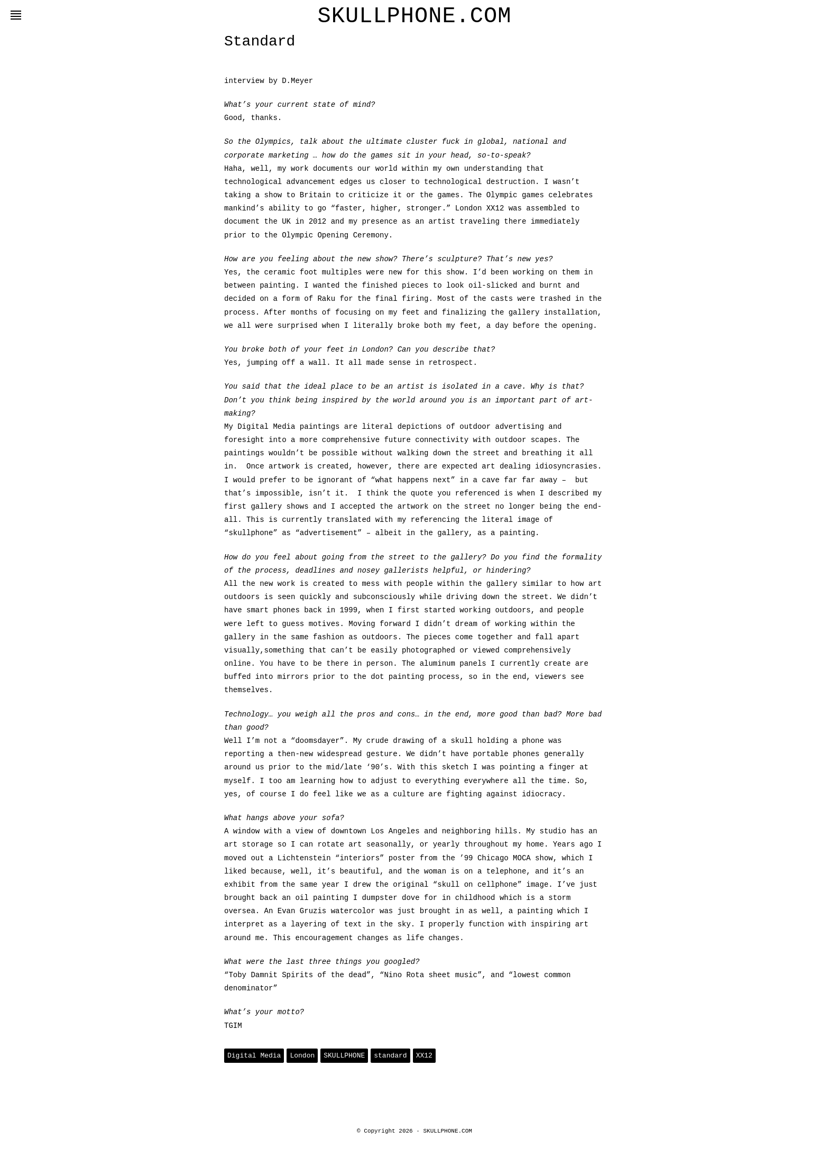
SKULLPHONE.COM (415, 16)
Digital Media (254, 1056)
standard (390, 1056)
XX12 (424, 1056)
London (302, 1056)
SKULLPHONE (344, 1056)
